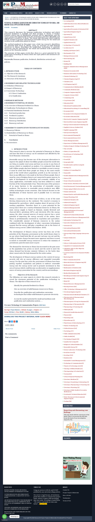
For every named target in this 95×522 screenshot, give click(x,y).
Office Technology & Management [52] (75, 289)
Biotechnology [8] (69, 58)
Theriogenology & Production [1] (73, 371)
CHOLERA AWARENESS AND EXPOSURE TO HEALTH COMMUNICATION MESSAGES (17, 508)
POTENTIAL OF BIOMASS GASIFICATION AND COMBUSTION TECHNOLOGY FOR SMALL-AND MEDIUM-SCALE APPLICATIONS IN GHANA (31, 24)
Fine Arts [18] (68, 148)
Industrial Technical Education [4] (74, 214)
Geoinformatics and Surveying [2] (74, 165)
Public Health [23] (69, 336)
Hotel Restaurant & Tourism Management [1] (77, 186)
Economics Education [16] (71, 116)
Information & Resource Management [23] (76, 217)
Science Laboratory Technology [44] (74, 350)
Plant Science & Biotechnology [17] (74, 323)
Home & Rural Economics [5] (72, 181)
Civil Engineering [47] (70, 84)
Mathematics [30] (69, 265)
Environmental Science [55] (72, 138)
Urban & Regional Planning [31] (73, 376)
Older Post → (57, 328)
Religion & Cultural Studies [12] (73, 344)
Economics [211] (68, 111)
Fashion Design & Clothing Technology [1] (76, 146)
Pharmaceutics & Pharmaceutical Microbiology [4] (74, 298)
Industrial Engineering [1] (71, 205)
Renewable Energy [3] (70, 347)
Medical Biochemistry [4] (71, 273)
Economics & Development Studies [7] (75, 114)
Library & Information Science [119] (74, 243)
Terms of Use (67, 500)
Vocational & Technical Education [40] (75, 394)
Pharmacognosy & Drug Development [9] (76, 301)
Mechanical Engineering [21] (72, 270)
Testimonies (63, 13)
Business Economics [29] (71, 71)
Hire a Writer (28, 13)
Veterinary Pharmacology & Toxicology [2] (76, 384)
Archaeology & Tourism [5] (72, 45)
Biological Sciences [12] (71, 56)
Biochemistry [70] (69, 53)
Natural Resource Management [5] (74, 284)
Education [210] (68, 103)
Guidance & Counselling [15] (72, 170)
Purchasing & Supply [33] (71, 339)
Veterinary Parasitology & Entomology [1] (76, 382)
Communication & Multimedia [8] (73, 87)
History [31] (67, 178)
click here (42, 305)
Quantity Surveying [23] (71, 342)
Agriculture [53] (69, 26)
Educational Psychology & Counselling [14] (76, 108)
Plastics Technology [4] (71, 325)
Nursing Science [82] (70, 286)
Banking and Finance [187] (71, 50)
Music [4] (66, 281)
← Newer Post (8, 328)
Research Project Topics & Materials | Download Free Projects (53, 518)
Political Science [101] (70, 328)
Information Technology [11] (72, 220)
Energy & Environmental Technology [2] (76, 124)
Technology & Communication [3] (74, 363)
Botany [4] (67, 61)
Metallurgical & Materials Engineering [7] (76, 275)
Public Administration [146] (72, 333)
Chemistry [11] (68, 81)
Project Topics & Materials (71, 492)
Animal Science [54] (70, 37)
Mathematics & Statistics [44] (72, 267)
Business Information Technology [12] (75, 73)
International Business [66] (72, 228)
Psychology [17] (68, 331)
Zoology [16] (67, 401)
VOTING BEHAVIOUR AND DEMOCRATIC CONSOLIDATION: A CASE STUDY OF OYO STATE (16, 496)
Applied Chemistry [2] (70, 40)
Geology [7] (67, 167)
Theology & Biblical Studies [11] (73, 368)
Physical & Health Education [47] (73, 312)
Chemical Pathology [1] (70, 76)
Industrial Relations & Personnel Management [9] (73, 211)
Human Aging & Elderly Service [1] (74, 189)
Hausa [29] (67, 173)
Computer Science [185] (71, 95)
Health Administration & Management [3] (76, 175)
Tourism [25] (68, 374)
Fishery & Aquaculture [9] (71, 151)
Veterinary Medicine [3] (71, 379)
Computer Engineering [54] (72, 92)
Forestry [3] (67, 156)
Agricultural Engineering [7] (72, 32)
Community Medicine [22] (71, 89)
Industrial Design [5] (70, 202)
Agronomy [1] (68, 34)
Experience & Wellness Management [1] (76, 143)
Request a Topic (39, 13)
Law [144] (66, 240)
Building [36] (68, 64)
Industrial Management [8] (72, 207)
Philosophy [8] (68, 309)
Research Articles (52, 13)
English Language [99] (70, 130)
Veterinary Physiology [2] (71, 387)
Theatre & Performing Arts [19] (73, 366)
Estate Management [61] (71, 140)
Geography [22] (68, 162)
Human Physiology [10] (71, 197)
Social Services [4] (69, 352)
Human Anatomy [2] (70, 191)
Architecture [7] (69, 48)
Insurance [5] (68, 225)
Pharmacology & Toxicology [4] (73, 307)
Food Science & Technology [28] (73, 154)
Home (5, 13)
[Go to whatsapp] (4, 516)
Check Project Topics (17, 12)
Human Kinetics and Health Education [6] (76, 194)
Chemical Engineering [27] (72, 79)
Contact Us (72, 13)
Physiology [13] (68, 317)
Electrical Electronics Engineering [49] (75, 122)
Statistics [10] (68, 358)
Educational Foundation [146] (72, 106)
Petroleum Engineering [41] (72, 292)
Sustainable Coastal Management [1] (74, 360)
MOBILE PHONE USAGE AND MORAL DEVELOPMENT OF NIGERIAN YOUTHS (16, 490)
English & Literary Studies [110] (73, 127)
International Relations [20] (72, 231)
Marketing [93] (68, 257)
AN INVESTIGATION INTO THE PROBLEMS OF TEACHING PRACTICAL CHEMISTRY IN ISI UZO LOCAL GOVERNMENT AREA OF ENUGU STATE (18, 502)
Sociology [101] (68, 355)
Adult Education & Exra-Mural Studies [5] (76, 23)
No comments (14, 27)
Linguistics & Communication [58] (74, 246)
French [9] (67, 159)
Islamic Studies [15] (69, 237)
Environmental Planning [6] (72, 135)
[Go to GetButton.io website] (4, 520)
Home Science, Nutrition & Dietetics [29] (76, 183)
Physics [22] (67, 315)
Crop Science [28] (69, 100)
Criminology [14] (69, 97)
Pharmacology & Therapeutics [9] (74, 304)
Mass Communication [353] (72, 259)
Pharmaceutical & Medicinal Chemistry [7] (76, 294)
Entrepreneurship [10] (71, 132)
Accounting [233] (69, 21)
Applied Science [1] (69, 42)
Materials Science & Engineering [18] (75, 262)
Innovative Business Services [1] (73, 223)
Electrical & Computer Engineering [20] (76, 119)
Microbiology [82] (69, 278)
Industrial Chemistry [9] (71, 199)
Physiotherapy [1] (69, 320)
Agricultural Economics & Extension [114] (76, 29)
